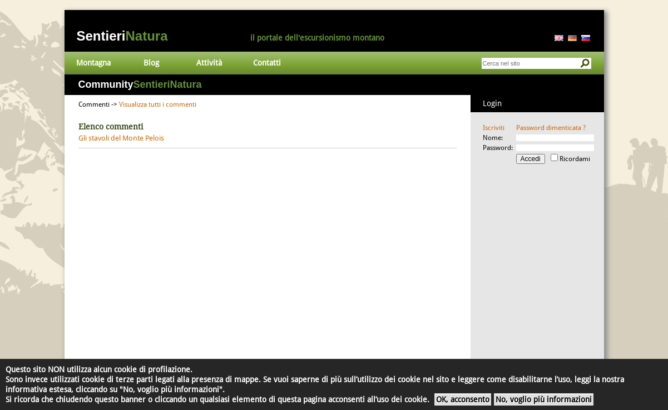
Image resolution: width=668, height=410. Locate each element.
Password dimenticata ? (551, 128)
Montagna (93, 62)
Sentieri (122, 35)
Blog (151, 62)
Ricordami (575, 159)
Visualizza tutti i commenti (157, 104)
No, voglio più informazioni (544, 399)
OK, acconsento (462, 399)
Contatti (267, 62)
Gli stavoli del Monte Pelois (121, 138)
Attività (209, 62)
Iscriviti (493, 128)
